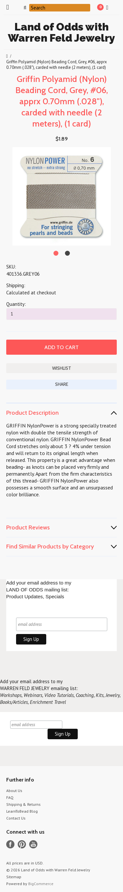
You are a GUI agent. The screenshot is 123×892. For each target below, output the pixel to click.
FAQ (9, 797)
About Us (14, 790)
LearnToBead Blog (22, 811)
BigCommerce (40, 883)
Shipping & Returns (23, 804)
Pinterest (22, 844)
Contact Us (16, 818)
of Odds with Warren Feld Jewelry (61, 32)
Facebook (10, 844)
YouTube (33, 844)
